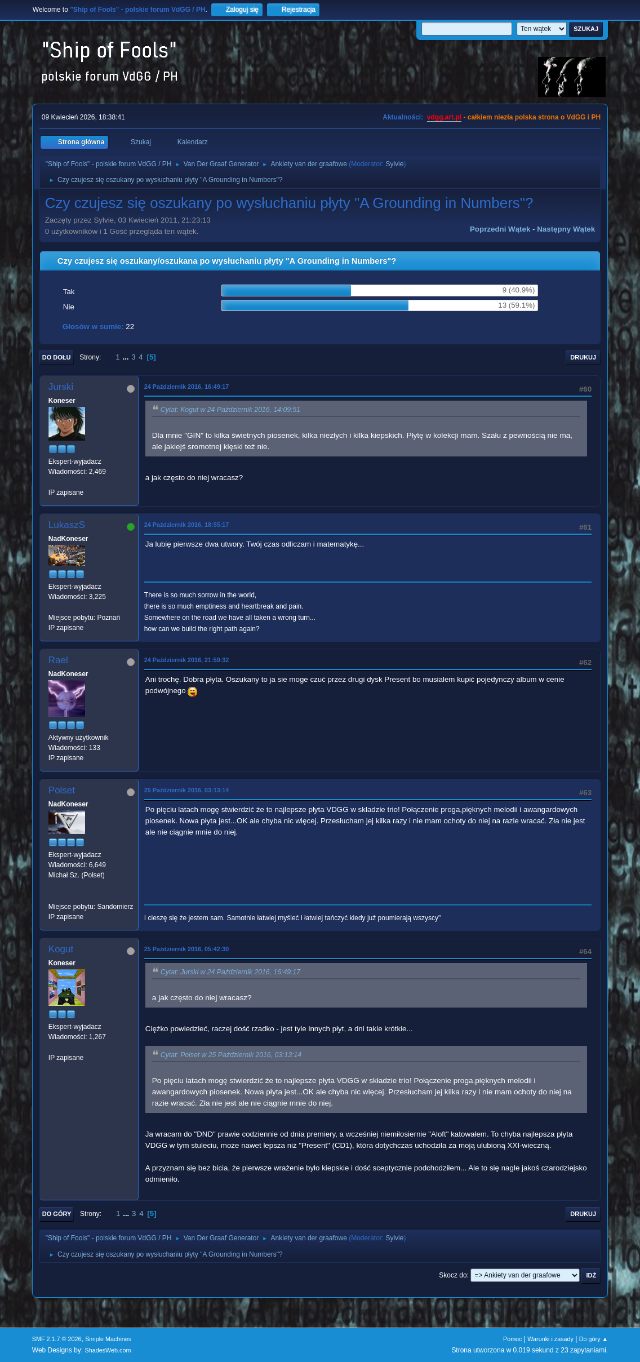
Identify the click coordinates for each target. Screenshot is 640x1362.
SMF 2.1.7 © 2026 (57, 1339)
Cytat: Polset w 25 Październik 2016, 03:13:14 (231, 1055)
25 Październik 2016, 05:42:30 (186, 949)
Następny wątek (566, 229)
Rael (58, 660)
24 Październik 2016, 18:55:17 (186, 524)
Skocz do (452, 1275)
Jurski (60, 386)
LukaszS (66, 525)
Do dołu (56, 357)
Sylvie (394, 164)
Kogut (60, 949)
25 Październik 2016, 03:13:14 (186, 790)
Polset (61, 790)
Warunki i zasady (550, 1339)
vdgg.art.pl (444, 117)
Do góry (57, 1213)
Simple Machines (108, 1339)
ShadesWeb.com (108, 1350)
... (126, 357)
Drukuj (583, 357)
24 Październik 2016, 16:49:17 (186, 386)
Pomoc (512, 1339)
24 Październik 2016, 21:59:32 (186, 659)
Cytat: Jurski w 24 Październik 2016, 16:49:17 (230, 972)
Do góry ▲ (593, 1339)
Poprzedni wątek (500, 229)
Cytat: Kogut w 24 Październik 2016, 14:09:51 (230, 410)
